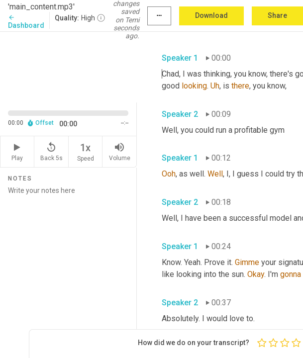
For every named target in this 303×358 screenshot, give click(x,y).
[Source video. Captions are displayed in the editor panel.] (68, 66)
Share (277, 15)
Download (211, 15)
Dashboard (26, 21)
